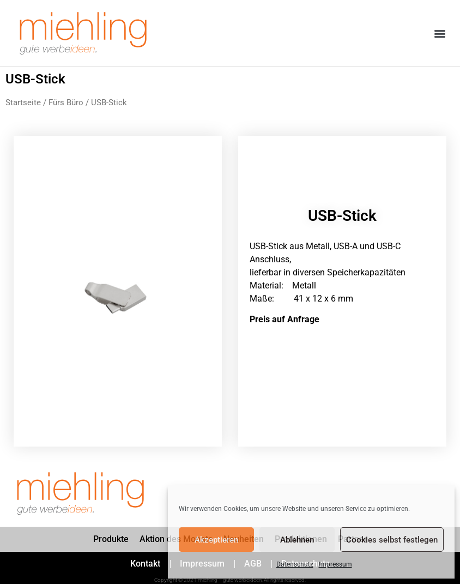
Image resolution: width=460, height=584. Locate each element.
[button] (440, 34)
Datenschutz (294, 564)
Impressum (335, 564)
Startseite (23, 102)
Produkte (111, 539)
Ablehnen (297, 540)
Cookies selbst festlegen (392, 540)
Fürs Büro (66, 102)
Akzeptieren (216, 540)
